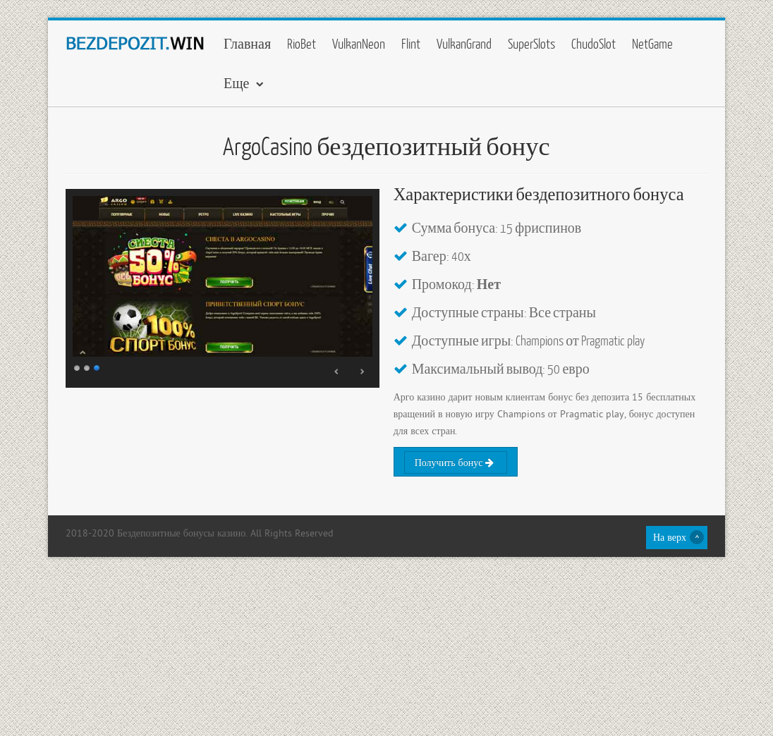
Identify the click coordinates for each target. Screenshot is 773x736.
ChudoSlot (593, 43)
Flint (410, 43)
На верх (669, 538)
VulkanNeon (358, 43)
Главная (247, 43)
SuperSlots (531, 43)
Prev (337, 371)
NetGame (652, 43)
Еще (237, 83)
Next (361, 371)
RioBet (301, 43)
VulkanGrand (464, 43)
